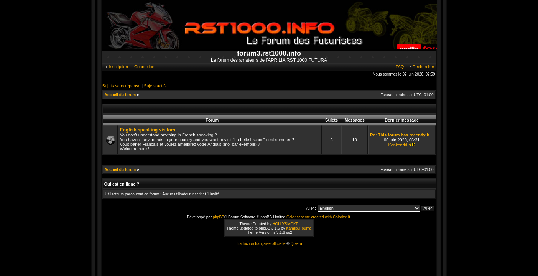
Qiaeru (296, 244)
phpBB (218, 217)
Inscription (116, 66)
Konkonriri (397, 145)
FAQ (398, 66)
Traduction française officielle (261, 244)
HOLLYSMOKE (285, 224)
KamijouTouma (298, 228)
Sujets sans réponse (121, 86)
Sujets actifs (155, 86)
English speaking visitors (148, 130)
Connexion (142, 66)
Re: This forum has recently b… (402, 135)
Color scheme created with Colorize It (318, 217)
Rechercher (421, 66)
